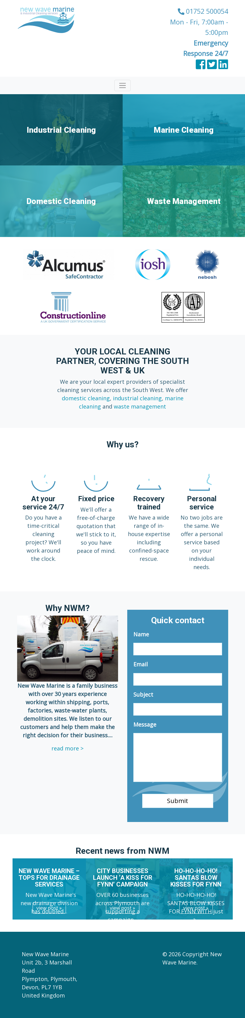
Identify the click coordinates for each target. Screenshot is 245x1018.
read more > (67, 748)
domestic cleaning (86, 398)
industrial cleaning (137, 398)
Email (140, 664)
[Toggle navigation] (122, 85)
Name (141, 634)
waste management (140, 406)
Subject (143, 694)
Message (144, 724)
